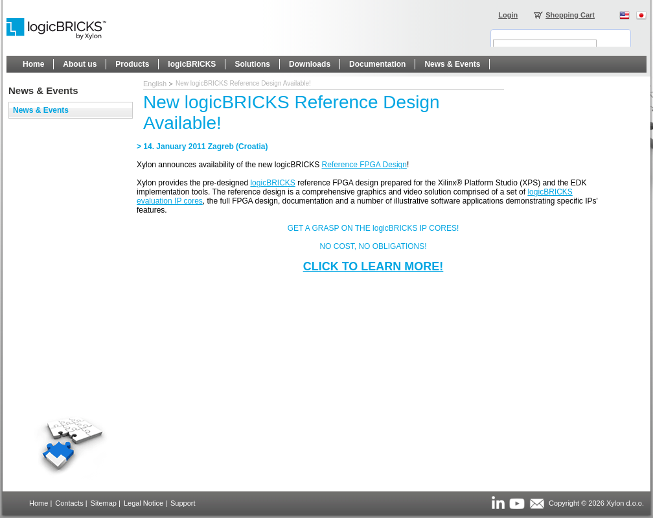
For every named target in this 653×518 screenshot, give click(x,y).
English (154, 84)
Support (183, 503)
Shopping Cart (570, 15)
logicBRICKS (272, 182)
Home (38, 503)
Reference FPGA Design (364, 164)
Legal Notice (143, 503)
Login (508, 15)
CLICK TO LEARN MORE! (373, 266)
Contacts (69, 503)
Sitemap (104, 503)
